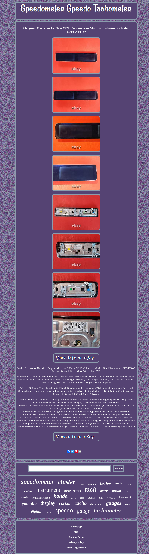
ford (129, 484)
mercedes (111, 497)
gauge (83, 511)
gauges (113, 503)
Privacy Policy (76, 542)
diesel (48, 512)
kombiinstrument (41, 497)
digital (36, 511)
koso (82, 497)
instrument (48, 490)
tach (90, 489)
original (27, 491)
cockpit (65, 503)
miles (127, 504)
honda (61, 496)
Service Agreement (76, 547)
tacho (81, 503)
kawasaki (125, 497)
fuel (127, 491)
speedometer (37, 481)
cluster (66, 482)
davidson (96, 504)
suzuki (116, 491)
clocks (91, 497)
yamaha (29, 503)
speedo (64, 510)
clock (73, 498)
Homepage (76, 526)
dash (24, 497)
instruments (72, 491)
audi (101, 497)
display (47, 503)
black (104, 491)
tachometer (108, 510)
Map (76, 531)
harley (105, 483)
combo (81, 484)
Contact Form (76, 537)
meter (119, 483)
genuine (92, 484)
